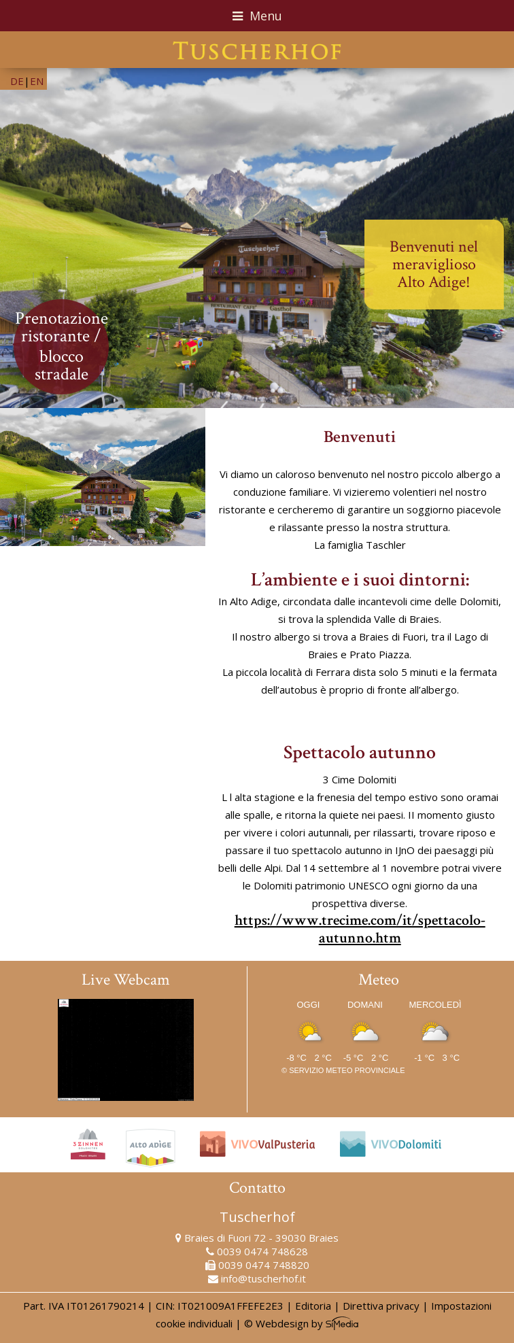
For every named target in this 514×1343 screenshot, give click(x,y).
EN (37, 81)
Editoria (313, 1305)
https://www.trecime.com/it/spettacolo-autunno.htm (360, 929)
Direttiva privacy (381, 1305)
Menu (257, 15)
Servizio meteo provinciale (347, 1070)
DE (17, 81)
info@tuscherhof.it (263, 1278)
